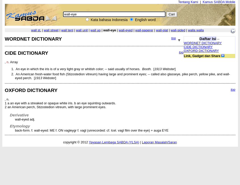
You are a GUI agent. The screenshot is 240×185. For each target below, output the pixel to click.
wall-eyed (126, 30)
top (173, 38)
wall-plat (162, 30)
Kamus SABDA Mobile (219, 2)
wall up (95, 30)
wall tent (67, 30)
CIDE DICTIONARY (198, 47)
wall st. (36, 30)
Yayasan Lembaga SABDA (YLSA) (114, 142)
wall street (51, 30)
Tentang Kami (188, 2)
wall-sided (178, 30)
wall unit (82, 30)
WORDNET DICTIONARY (203, 43)
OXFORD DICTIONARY (201, 51)
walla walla (196, 30)
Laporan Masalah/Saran (159, 142)
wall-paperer (144, 30)
